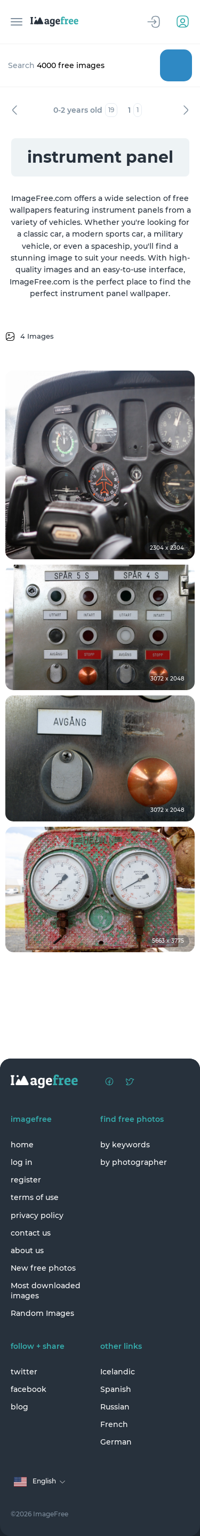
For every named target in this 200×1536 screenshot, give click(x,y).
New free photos (43, 1268)
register (26, 1180)
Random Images (42, 1313)
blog (19, 1407)
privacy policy (37, 1215)
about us (27, 1250)
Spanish (115, 1389)
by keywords (125, 1144)
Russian (115, 1407)
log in (22, 1162)
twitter (24, 1371)
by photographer (133, 1162)
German (116, 1442)
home (22, 1144)
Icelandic (117, 1371)
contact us (31, 1233)
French (114, 1424)
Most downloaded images (46, 1290)
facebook (28, 1389)
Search (176, 65)
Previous (14, 110)
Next (185, 110)
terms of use (35, 1197)
